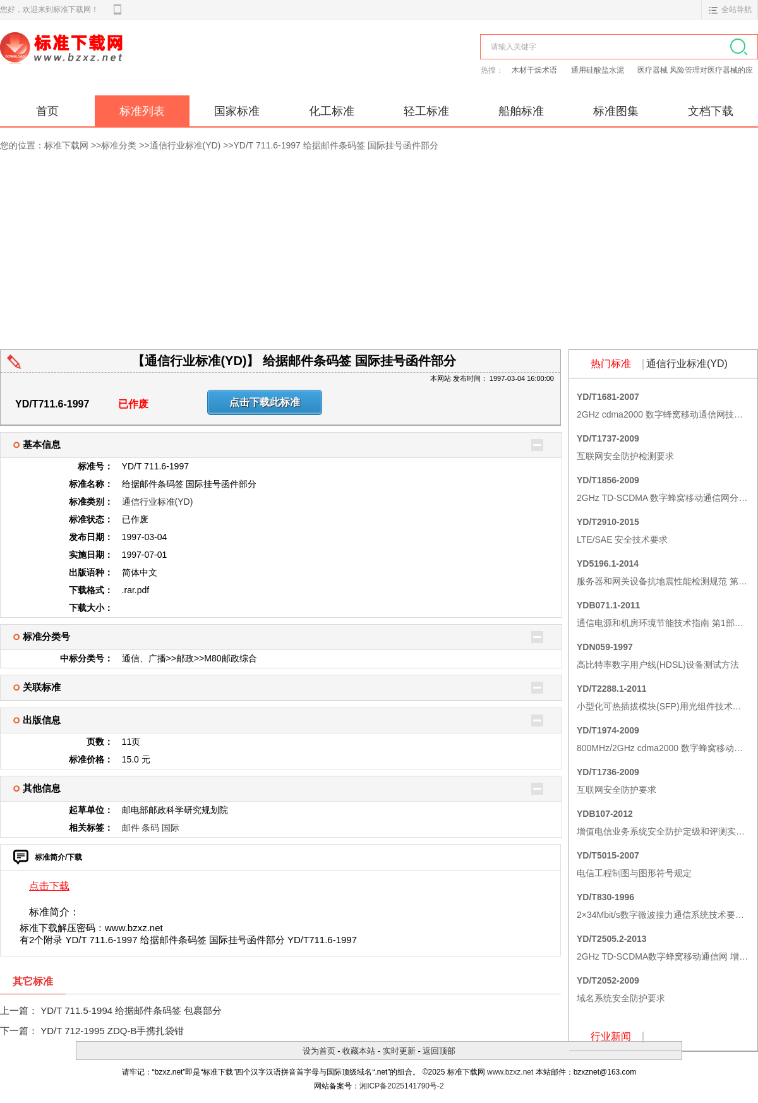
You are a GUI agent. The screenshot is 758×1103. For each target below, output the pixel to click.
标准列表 (142, 111)
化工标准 (331, 111)
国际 (170, 828)
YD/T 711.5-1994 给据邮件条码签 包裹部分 (131, 1010)
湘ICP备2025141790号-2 (401, 1086)
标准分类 (118, 145)
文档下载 (710, 111)
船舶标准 (521, 111)
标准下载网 (145, 62)
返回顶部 (439, 1051)
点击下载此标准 (264, 402)
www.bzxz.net (510, 1072)
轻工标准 (426, 111)
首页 (47, 111)
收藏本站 (358, 1051)
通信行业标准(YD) (185, 145)
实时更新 (399, 1051)
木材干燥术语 (535, 70)
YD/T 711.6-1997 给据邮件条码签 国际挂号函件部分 (336, 145)
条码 (150, 828)
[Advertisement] (379, 254)
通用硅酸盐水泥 (598, 70)
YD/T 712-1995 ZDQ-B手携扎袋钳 (112, 1030)
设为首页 (319, 1051)
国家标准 (237, 111)
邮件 (131, 828)
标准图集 (616, 111)
